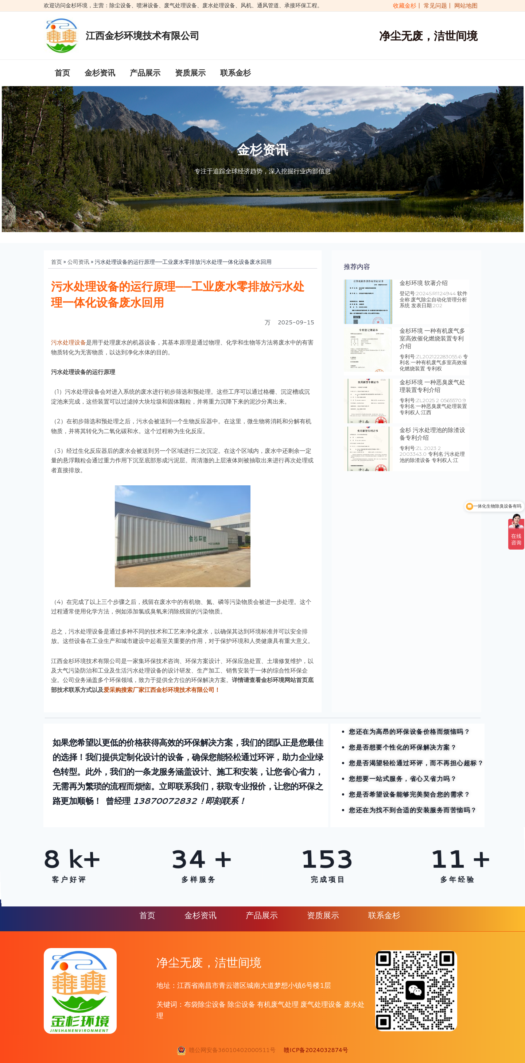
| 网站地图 (463, 5)
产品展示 (145, 73)
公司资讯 (78, 263)
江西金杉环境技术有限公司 (142, 35)
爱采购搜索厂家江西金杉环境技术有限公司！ (162, 691)
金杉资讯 (100, 73)
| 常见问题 (433, 5)
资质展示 (190, 73)
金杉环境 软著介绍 (424, 284)
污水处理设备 (68, 343)
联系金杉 (235, 73)
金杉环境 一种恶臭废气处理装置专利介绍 (432, 387)
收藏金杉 (403, 5)
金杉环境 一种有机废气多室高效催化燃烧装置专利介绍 (432, 340)
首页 (62, 73)
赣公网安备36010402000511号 (231, 1049)
